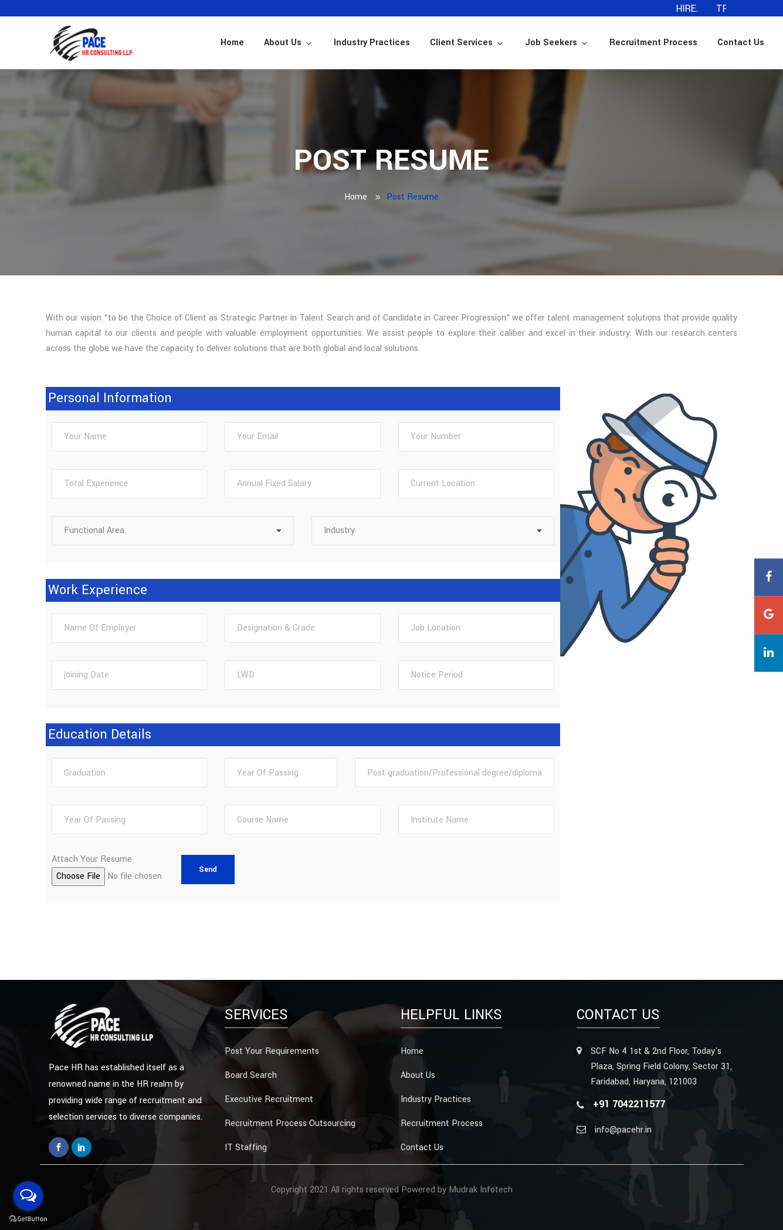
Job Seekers (557, 42)
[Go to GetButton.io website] (28, 1218)
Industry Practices (372, 42)
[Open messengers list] (28, 1196)
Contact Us (740, 42)
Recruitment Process (653, 42)
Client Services (467, 42)
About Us (289, 42)
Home (232, 42)
